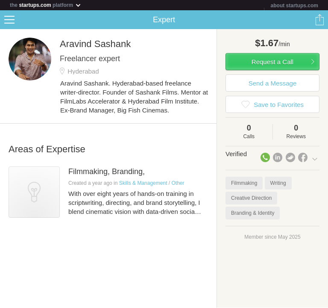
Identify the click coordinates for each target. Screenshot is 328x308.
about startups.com (294, 6)
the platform (46, 5)
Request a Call (272, 61)
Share (319, 19)
